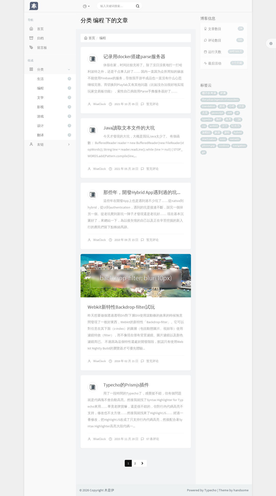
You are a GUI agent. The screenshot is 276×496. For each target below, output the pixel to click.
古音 (205, 113)
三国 (238, 119)
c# (237, 113)
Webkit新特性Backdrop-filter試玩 (121, 307)
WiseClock (99, 104)
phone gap (208, 146)
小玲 (231, 106)
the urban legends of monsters (220, 100)
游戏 (54, 116)
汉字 (224, 126)
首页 (89, 38)
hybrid (238, 132)
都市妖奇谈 (209, 93)
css (204, 126)
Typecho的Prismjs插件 (126, 385)
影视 (54, 107)
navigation (239, 146)
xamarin (234, 139)
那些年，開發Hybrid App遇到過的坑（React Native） (157, 192)
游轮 (227, 132)
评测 (223, 93)
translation (208, 106)
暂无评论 (152, 104)
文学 (54, 97)
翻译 (54, 135)
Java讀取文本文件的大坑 (129, 128)
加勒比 (206, 132)
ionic (223, 139)
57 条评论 (152, 439)
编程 (54, 88)
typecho (207, 119)
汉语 (241, 106)
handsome (241, 490)
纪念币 (235, 126)
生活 (54, 79)
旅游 (217, 132)
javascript (217, 113)
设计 (54, 126)
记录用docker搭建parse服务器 (134, 56)
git (203, 152)
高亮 (228, 119)
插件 (219, 119)
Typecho (210, 490)
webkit (214, 126)
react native (209, 139)
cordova (224, 146)
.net (229, 113)
